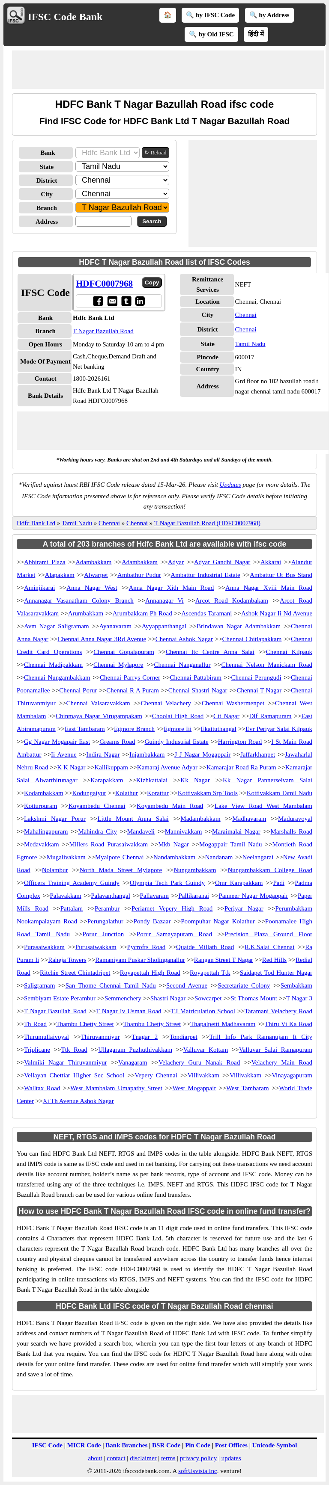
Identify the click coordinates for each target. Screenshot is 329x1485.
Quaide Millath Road (205, 947)
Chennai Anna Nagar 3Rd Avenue (101, 639)
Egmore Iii (177, 728)
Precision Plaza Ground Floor (268, 934)
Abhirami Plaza (45, 562)
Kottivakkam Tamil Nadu (279, 793)
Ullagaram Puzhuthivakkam (135, 1049)
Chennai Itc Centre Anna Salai (210, 651)
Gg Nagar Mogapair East (57, 741)
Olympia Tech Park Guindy (167, 882)
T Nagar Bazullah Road (103, 331)
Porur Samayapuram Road (174, 934)
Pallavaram (154, 895)
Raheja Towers (67, 959)
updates (231, 1458)
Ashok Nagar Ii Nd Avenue (276, 613)
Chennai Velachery (166, 703)
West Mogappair (194, 1088)
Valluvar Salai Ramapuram (275, 1049)
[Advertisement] (168, 69)
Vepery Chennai (156, 1075)
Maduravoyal (295, 818)
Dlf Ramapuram (270, 716)
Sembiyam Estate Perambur (60, 998)
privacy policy (198, 1458)
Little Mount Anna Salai (132, 818)
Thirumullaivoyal (46, 1036)
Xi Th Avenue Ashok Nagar (78, 1100)
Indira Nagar (103, 754)
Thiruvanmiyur (100, 1036)
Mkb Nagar (173, 844)
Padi (278, 882)
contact (116, 1458)
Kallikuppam (111, 767)
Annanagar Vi (164, 600)
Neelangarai (257, 857)
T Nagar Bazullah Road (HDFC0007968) (207, 523)
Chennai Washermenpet (233, 703)
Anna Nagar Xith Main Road (171, 587)
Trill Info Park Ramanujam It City (260, 1036)
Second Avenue (186, 985)
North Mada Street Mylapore (121, 870)
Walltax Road (42, 1088)
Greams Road (117, 741)
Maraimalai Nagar (236, 831)
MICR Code (84, 1445)
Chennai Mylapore (118, 664)
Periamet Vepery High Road (172, 908)
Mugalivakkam (66, 857)
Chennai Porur (78, 690)
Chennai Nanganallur (182, 664)
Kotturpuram (40, 805)
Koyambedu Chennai (97, 805)
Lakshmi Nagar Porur (55, 818)
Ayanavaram (115, 626)
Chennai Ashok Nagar (184, 639)
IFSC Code (47, 1445)
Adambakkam (93, 562)
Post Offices (231, 1445)
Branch (46, 207)
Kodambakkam (43, 793)
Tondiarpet (183, 1036)
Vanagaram (132, 1062)
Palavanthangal (110, 895)
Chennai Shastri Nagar (197, 690)
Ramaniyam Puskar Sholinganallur (140, 959)
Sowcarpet (207, 998)
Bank (47, 152)
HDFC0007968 (104, 283)
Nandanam (219, 857)
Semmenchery (123, 998)
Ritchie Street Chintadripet (75, 972)
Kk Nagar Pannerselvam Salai (267, 780)
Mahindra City (97, 831)
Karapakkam (106, 780)
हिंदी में (256, 34)
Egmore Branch (134, 728)
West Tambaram (247, 1088)
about (95, 1458)
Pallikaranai (193, 895)
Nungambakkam (194, 870)
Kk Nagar (194, 780)
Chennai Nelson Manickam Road (266, 664)
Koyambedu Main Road (170, 805)
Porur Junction (103, 934)
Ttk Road (74, 1049)
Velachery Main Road (281, 1062)
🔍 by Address (269, 15)
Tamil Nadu (250, 343)
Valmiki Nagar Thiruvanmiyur (65, 1062)
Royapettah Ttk (210, 972)
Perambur (107, 908)
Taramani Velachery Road (278, 1011)
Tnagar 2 (145, 1036)
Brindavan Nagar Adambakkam (239, 626)
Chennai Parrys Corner (130, 677)
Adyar (176, 562)
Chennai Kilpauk (289, 651)
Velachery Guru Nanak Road (199, 1062)
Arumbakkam (85, 613)
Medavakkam (41, 844)
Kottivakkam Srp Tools (208, 793)
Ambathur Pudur (139, 574)
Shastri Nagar (167, 998)
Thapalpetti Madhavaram (222, 1024)
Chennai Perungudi (256, 677)
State (47, 166)
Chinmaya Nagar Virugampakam (99, 716)
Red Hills (274, 959)
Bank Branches (126, 1445)
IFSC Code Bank (65, 16)
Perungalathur (105, 921)
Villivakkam (203, 1075)
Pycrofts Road (146, 947)
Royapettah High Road (150, 972)
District (46, 180)
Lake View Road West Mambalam (263, 805)
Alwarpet (96, 574)
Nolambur (55, 870)
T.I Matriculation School (203, 1011)
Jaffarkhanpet (257, 754)
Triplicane (37, 1049)
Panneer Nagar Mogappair (253, 895)
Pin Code (197, 1445)
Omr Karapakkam (239, 882)
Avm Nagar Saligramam (56, 626)
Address (47, 221)
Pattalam (71, 908)
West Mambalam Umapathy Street (116, 1088)
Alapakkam (60, 574)
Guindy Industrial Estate (176, 741)
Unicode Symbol (274, 1445)
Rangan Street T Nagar (223, 959)
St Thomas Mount (253, 998)
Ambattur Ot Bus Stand (281, 574)
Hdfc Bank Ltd (36, 523)
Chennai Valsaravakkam (98, 703)
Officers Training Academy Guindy (72, 882)
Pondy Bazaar (152, 921)
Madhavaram (249, 818)
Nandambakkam (174, 857)
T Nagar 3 (299, 998)
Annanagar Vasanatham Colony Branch (79, 600)
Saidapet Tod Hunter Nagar (276, 972)
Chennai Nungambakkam (57, 677)
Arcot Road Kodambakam (231, 600)
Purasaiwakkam (44, 947)
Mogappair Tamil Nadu (230, 844)
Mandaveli (141, 831)
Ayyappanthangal (164, 626)
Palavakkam (65, 895)
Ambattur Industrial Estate (205, 574)
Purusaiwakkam (96, 947)
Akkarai (270, 562)
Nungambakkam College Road (269, 870)
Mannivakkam (183, 831)
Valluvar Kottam (205, 1049)
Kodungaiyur (89, 793)
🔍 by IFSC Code (210, 15)
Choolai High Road (178, 716)
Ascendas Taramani (206, 613)
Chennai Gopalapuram (123, 651)
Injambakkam (146, 754)
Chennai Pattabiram (195, 677)
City (47, 194)
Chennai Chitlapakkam (252, 639)
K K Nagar (71, 767)
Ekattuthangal (218, 728)
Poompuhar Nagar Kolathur (218, 921)
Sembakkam (296, 985)
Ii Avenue (64, 754)
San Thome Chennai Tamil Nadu (111, 985)
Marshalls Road (291, 831)
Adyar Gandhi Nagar (222, 562)
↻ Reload (155, 152)
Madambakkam (200, 818)
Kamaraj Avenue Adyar (167, 767)
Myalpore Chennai (119, 857)
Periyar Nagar (243, 908)
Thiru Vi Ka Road (288, 1024)
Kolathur (126, 793)
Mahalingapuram (46, 831)
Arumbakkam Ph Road (142, 613)
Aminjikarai (39, 587)
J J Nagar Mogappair (202, 754)
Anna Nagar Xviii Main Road (268, 587)
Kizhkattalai (151, 780)
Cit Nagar (226, 716)
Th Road (35, 1024)
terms (168, 1458)
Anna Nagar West (91, 587)
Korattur (158, 793)
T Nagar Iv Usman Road (129, 1011)
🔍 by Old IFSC (211, 34)
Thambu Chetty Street (85, 1024)
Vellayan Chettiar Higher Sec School (74, 1075)
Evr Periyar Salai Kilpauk (278, 728)
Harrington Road (240, 741)
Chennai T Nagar (258, 690)
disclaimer (143, 1458)
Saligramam (39, 985)
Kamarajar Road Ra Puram (241, 767)
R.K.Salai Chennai (269, 947)
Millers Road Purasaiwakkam (108, 844)
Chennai (246, 314)
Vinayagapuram (292, 1075)
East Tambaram (85, 728)
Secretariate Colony (244, 985)
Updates (230, 484)
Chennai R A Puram (132, 690)
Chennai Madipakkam (53, 664)
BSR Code (166, 1445)
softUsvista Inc (197, 1470)
